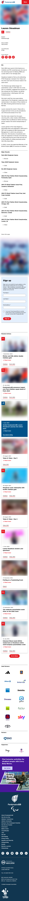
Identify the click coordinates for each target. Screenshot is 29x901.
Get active (7, 768)
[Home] (8, 2)
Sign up (7, 318)
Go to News (14, 656)
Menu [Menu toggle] (25, 2)
